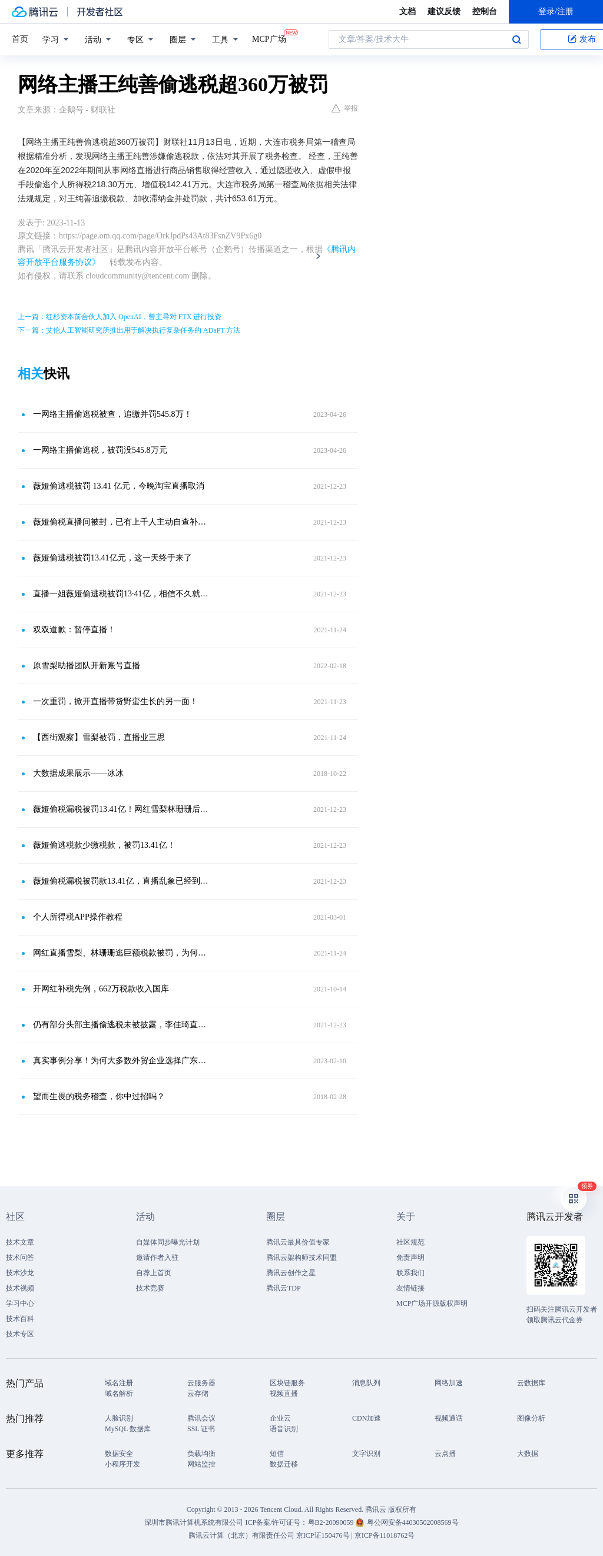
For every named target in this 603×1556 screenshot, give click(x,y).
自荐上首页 (153, 1273)
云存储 (197, 1393)
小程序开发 (122, 1464)
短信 (277, 1453)
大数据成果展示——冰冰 (78, 773)
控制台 (484, 11)
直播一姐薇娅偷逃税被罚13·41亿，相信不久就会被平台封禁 (122, 593)
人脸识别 (119, 1418)
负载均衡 (201, 1453)
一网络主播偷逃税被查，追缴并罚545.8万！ (112, 414)
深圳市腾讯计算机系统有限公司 (193, 1522)
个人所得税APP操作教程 (77, 917)
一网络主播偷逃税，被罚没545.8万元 (100, 450)
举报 (345, 108)
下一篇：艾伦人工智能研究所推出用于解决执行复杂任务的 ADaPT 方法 (129, 330)
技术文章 (20, 1242)
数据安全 (119, 1453)
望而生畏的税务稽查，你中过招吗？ (99, 1096)
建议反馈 (444, 11)
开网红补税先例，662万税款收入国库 (101, 988)
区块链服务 (287, 1383)
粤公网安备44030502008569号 (413, 1522)
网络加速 (449, 1383)
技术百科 (20, 1319)
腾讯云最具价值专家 (298, 1242)
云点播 (445, 1453)
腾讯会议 (201, 1418)
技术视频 (20, 1288)
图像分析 (531, 1418)
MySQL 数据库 (128, 1429)
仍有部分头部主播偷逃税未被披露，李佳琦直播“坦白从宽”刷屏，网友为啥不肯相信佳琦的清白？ (122, 1024)
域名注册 (119, 1383)
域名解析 (119, 1393)
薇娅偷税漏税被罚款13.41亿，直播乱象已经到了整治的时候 (122, 881)
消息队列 (366, 1383)
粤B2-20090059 (332, 1522)
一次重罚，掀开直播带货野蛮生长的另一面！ (115, 701)
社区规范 (410, 1242)
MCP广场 (269, 38)
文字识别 (366, 1453)
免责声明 (410, 1257)
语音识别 (284, 1429)
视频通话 (449, 1418)
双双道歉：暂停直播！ (74, 629)
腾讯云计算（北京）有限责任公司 (241, 1535)
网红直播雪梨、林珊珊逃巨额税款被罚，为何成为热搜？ (122, 952)
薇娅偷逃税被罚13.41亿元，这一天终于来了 (112, 557)
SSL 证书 (201, 1429)
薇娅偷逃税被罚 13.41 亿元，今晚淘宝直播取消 (118, 486)
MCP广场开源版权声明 (432, 1303)
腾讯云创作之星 (291, 1273)
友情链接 (410, 1288)
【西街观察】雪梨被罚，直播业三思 (99, 737)
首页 (20, 39)
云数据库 (531, 1383)
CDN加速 (366, 1418)
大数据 (527, 1453)
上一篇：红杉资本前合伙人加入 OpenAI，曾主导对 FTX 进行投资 (119, 317)
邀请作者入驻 (157, 1257)
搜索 (516, 39)
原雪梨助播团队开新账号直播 (86, 665)
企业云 (280, 1418)
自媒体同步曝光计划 (168, 1242)
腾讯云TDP (283, 1288)
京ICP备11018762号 (384, 1535)
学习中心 (20, 1303)
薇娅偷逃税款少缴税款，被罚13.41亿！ (104, 845)
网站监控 (201, 1464)
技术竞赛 (150, 1288)
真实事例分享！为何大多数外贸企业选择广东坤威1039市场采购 (122, 1060)
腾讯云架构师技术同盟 (301, 1257)
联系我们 (410, 1273)
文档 (407, 11)
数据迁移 (284, 1464)
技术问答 (20, 1257)
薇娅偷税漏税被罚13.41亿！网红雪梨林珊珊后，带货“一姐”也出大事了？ (122, 809)
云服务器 (201, 1383)
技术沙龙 (20, 1273)
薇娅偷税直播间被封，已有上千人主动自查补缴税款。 (122, 521)
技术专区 (20, 1334)
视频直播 (284, 1393)
